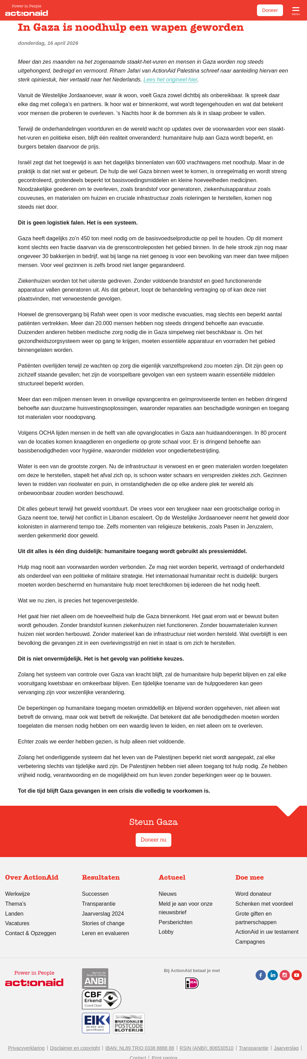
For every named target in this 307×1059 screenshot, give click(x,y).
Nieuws (167, 894)
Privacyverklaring (26, 1048)
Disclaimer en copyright (75, 1048)
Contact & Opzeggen (30, 933)
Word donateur (253, 894)
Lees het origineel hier (170, 79)
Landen (14, 914)
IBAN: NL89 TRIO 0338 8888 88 (140, 1048)
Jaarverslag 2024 (103, 914)
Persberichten (176, 922)
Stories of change (103, 923)
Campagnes (250, 942)
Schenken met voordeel (264, 904)
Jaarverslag (286, 1048)
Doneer (270, 10)
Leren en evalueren (105, 933)
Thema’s (15, 904)
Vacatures (17, 923)
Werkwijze (17, 894)
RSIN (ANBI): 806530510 (206, 1048)
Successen (95, 894)
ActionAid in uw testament (266, 932)
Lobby (166, 932)
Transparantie (98, 904)
